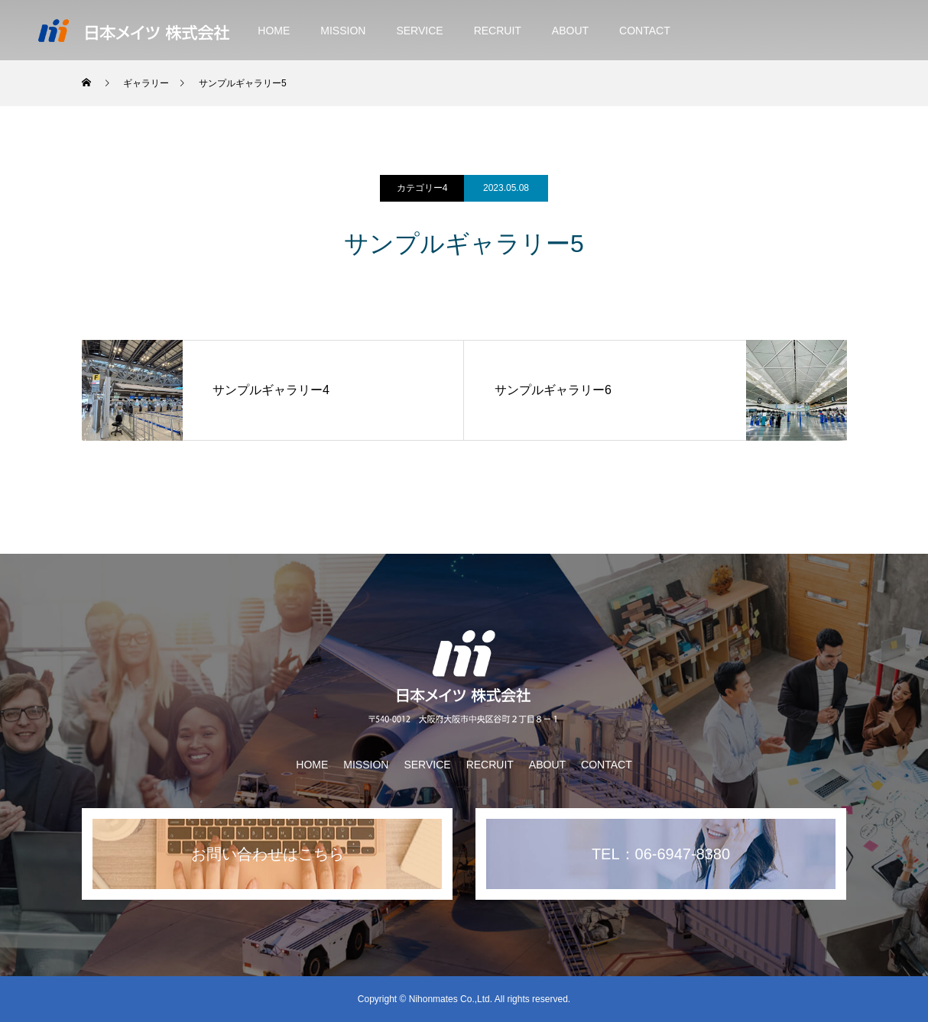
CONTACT (644, 30)
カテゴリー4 (422, 188)
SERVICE (419, 30)
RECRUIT (497, 30)
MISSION (342, 30)
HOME (274, 30)
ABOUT (570, 30)
